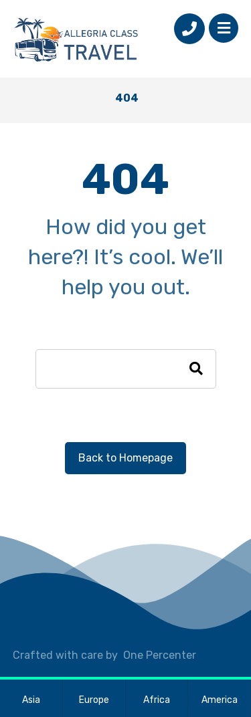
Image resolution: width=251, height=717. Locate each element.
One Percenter (159, 655)
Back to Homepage (125, 457)
